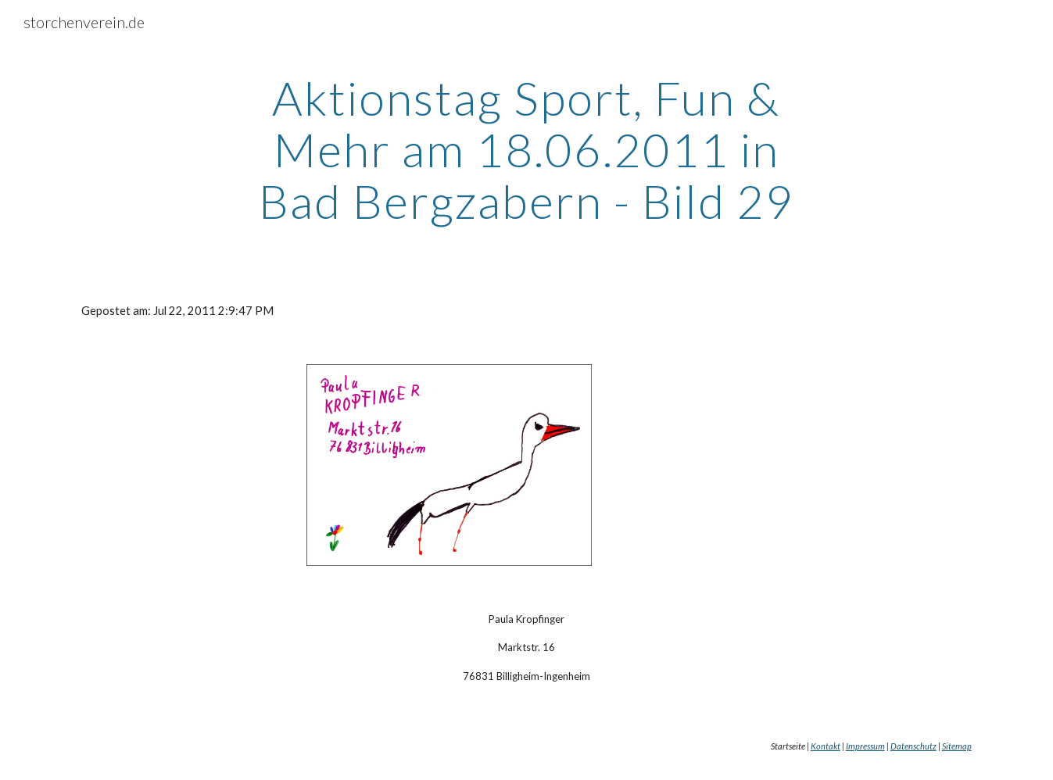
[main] (527, 149)
